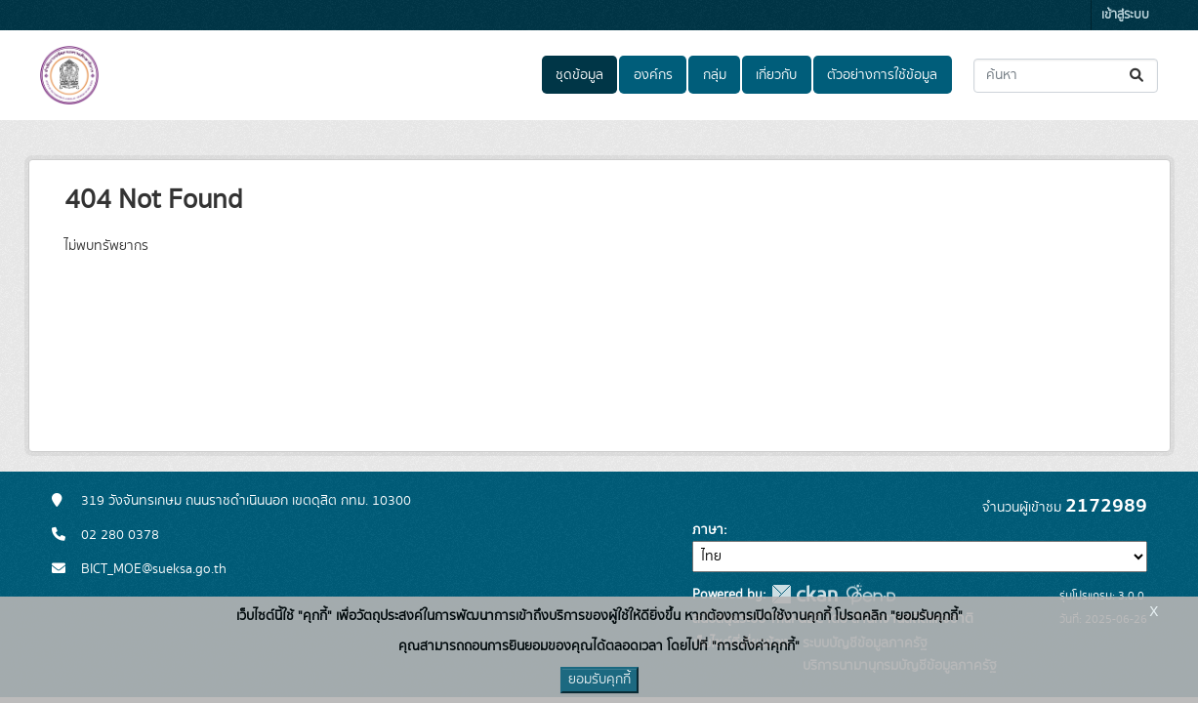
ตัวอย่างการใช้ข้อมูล (882, 75)
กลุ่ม (714, 75)
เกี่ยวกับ (776, 75)
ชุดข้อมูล (579, 75)
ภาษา (707, 530)
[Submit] (1138, 76)
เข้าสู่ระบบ (1125, 15)
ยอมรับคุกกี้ (599, 679)
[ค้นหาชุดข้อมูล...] (1065, 76)
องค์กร (653, 75)
